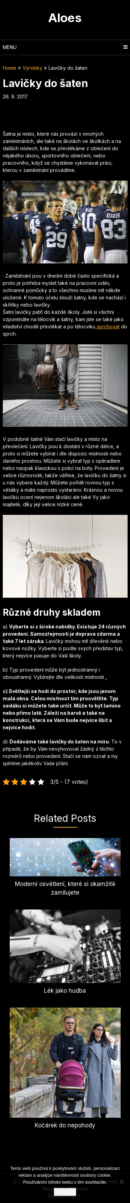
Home (9, 68)
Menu (10, 47)
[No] (121, 1181)
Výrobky (32, 68)
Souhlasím (65, 1191)
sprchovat (107, 326)
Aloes (65, 17)
